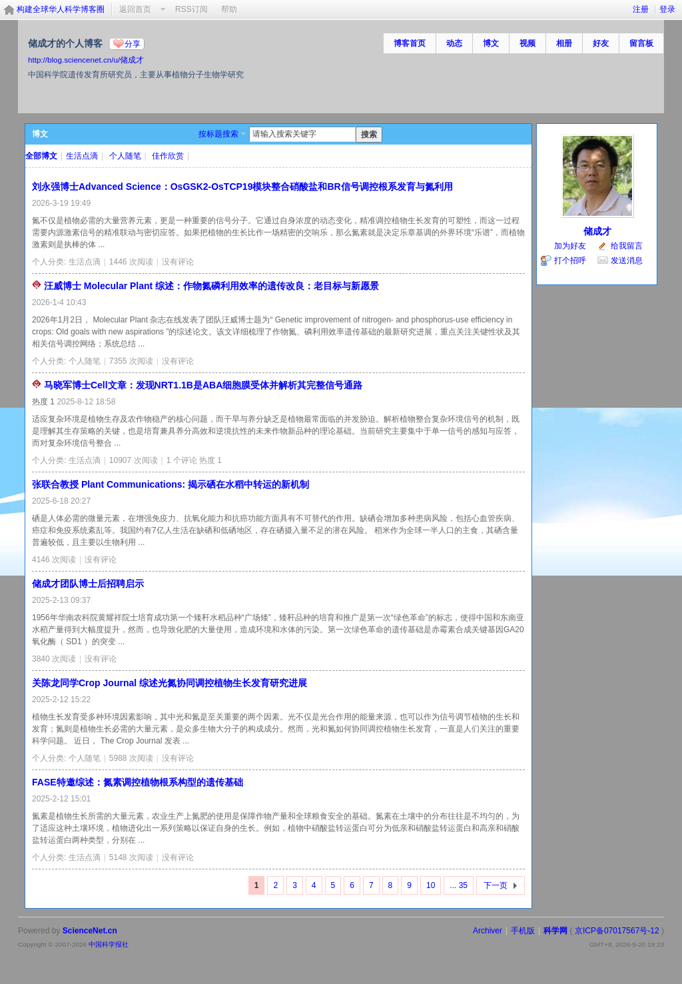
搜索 (369, 134)
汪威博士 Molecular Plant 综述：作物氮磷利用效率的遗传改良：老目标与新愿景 (211, 285)
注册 (641, 9)
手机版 (523, 930)
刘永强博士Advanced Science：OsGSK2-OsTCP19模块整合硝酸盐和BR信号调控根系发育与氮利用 (242, 186)
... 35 (459, 885)
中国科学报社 (109, 944)
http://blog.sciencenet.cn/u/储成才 (86, 59)
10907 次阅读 (133, 460)
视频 (527, 43)
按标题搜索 (218, 134)
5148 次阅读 (131, 857)
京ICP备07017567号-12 (617, 930)
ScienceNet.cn (90, 930)
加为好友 (570, 245)
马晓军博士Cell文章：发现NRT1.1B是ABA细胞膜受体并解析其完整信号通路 (203, 385)
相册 (564, 43)
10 (430, 885)
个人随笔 (125, 156)
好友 (601, 43)
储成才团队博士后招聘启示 (88, 583)
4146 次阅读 (54, 559)
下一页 (496, 885)
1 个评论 (182, 460)
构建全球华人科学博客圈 (61, 9)
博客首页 (410, 43)
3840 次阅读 (54, 659)
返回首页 (135, 9)
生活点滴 (82, 156)
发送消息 (627, 260)
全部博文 (41, 156)
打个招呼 (570, 260)
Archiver (487, 930)
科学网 (555, 930)
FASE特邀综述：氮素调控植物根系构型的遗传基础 (137, 782)
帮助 (229, 9)
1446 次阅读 (131, 261)
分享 (133, 44)
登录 (667, 9)
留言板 (641, 43)
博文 (491, 43)
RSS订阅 (191, 9)
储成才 (597, 231)
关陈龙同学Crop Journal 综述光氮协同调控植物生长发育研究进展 (169, 683)
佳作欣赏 (168, 156)
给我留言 (627, 245)
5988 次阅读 (131, 758)
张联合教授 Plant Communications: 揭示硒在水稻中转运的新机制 (170, 484)
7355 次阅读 (131, 361)
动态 (454, 43)
